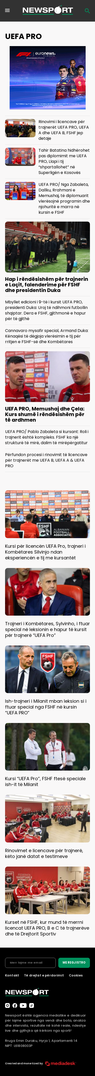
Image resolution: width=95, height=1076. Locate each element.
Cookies (76, 975)
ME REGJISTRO (74, 963)
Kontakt (12, 975)
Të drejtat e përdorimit (44, 975)
